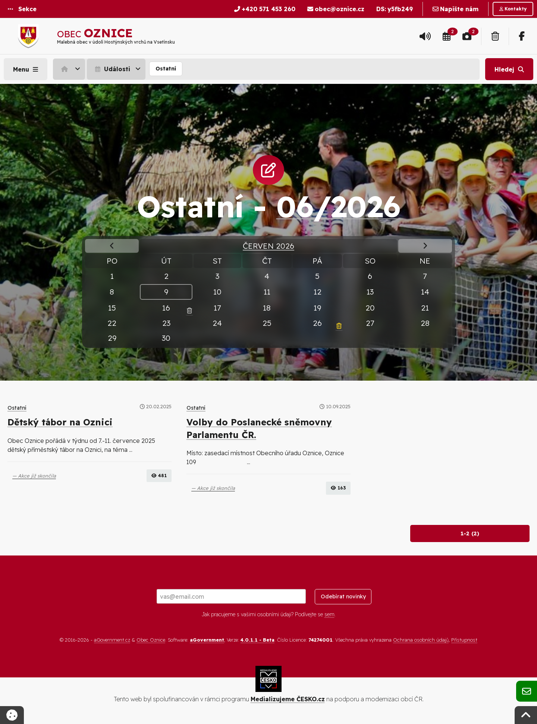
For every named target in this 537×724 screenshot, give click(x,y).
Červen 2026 (268, 246)
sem (329, 614)
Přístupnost (464, 640)
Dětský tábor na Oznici (60, 422)
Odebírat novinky (343, 596)
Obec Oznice (150, 640)
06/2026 (338, 206)
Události (111, 69)
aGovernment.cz (112, 640)
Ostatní (166, 68)
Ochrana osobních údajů (421, 640)
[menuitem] (70, 69)
